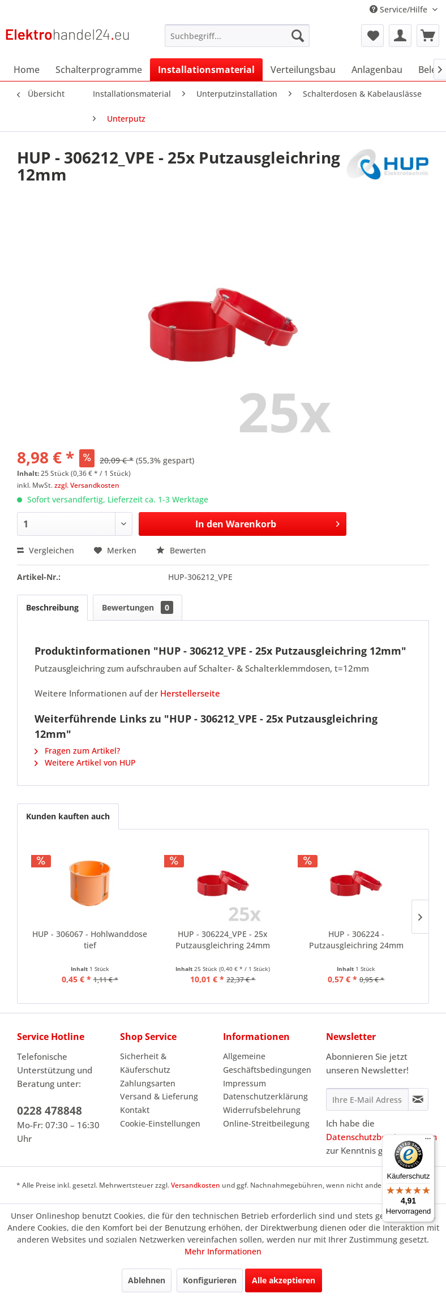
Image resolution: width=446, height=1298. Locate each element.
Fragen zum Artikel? (77, 750)
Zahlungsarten (147, 1083)
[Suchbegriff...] (237, 35)
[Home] (27, 69)
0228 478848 (49, 1110)
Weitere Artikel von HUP (85, 762)
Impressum (244, 1083)
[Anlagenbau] (377, 69)
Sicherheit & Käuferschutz (145, 1063)
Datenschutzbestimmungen (381, 1136)
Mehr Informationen (223, 1251)
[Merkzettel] (372, 35)
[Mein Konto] (400, 35)
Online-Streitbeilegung (266, 1123)
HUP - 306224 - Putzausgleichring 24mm (356, 940)
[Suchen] (298, 35)
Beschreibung (52, 607)
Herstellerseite (190, 693)
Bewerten (181, 550)
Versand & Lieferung (159, 1096)
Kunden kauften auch (68, 816)
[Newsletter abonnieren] (418, 1099)
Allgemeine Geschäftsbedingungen (267, 1063)
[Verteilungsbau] (303, 69)
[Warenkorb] (428, 35)
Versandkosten (195, 1185)
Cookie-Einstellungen (160, 1123)
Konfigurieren (210, 1280)
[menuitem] (237, 35)
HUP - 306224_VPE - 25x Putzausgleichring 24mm (222, 940)
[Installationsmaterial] (206, 69)
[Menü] (428, 1141)
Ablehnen (146, 1280)
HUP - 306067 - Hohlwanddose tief (89, 940)
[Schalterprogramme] (99, 69)
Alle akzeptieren (283, 1280)
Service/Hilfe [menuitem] (400, 9)
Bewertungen (137, 607)
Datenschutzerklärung (265, 1096)
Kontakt (134, 1109)
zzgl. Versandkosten (86, 485)
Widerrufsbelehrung (262, 1109)
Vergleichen (45, 550)
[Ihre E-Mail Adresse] (367, 1099)
